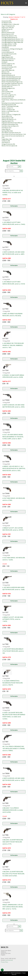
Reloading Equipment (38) (9, 105)
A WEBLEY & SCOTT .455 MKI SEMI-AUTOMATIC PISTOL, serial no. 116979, (12, 619)
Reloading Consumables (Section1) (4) (12, 103)
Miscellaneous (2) (6, 73)
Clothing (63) (5, 47)
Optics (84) (5, 90)
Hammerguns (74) (7, 68)
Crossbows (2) (5, 50)
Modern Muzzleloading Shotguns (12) (12, 82)
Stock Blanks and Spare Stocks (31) (11, 132)
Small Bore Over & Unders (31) (10, 126)
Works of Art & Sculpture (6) (9, 146)
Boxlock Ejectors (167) (8, 34)
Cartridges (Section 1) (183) (9, 44)
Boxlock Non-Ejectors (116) (9, 36)
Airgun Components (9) (8, 26)
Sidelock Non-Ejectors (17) (9, 119)
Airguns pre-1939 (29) (8, 27)
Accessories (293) (6, 21)
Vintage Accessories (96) (8, 144)
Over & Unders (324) (7, 91)
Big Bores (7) (5, 31)
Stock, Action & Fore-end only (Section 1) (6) (14, 134)
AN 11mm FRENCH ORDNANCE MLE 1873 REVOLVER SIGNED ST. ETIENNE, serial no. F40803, (13, 748)
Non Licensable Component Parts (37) (12, 83)
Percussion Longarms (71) (9, 95)
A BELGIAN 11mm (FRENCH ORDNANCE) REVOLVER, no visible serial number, (12, 810)
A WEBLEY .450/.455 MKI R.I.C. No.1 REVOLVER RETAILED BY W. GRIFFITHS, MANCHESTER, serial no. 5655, (13, 468)
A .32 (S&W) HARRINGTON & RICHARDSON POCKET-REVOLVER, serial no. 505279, (12, 683)
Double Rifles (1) (6, 55)
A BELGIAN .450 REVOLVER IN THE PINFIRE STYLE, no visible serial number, (12, 192)
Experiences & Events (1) (8, 59)
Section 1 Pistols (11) (7, 108)
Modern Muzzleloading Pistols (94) (11, 78)
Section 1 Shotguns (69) (8, 109)
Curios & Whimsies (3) (8, 52)
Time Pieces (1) (6, 142)
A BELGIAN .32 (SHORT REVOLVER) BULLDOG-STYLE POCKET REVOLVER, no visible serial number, (13, 874)
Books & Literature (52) (8, 32)
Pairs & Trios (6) (6, 93)
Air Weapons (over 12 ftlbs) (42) (10, 24)
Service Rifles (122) (7, 116)
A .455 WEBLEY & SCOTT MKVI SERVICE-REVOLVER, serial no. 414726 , (13, 284)
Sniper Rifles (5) (6, 129)
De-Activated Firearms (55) (9, 54)
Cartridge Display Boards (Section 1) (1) (12, 39)
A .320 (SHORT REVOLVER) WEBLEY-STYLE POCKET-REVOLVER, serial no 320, (13, 651)
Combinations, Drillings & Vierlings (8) (12, 49)
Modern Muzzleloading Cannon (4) (11, 77)
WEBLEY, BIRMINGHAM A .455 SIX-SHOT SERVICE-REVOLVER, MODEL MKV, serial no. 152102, (12, 907)
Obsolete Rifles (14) (7, 86)
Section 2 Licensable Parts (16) (10, 111)
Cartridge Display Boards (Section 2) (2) (12, 41)
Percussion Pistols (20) (8, 96)
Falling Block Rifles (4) (8, 60)
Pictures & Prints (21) (7, 98)
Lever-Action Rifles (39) (8, 70)
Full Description (14, 206)
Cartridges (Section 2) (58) (9, 45)
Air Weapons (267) (7, 22)
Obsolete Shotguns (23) (8, 88)
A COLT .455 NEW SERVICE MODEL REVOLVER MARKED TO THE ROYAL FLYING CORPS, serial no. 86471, (12, 437)
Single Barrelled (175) (7, 121)
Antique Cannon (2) (7, 29)
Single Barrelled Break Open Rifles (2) (12, 123)
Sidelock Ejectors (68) (7, 118)
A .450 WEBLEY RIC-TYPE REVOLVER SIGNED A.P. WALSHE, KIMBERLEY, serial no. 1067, (13, 345)
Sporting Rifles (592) (7, 131)
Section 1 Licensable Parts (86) (10, 106)
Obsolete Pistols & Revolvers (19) (11, 85)
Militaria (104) (5, 72)
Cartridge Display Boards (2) (9, 37)
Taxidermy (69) (6, 141)
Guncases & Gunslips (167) (9, 67)
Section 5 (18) (5, 113)
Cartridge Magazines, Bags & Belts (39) (12, 42)
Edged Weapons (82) (7, 57)
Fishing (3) (4, 62)
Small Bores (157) (6, 128)
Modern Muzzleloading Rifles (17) (11, 80)
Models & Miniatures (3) (8, 75)
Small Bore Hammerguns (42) (10, 124)
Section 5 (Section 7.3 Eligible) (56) (11, 114)
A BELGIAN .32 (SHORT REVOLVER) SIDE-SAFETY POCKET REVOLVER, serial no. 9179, (12, 842)
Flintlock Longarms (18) (8, 64)
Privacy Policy (4, 962)
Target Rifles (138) (7, 139)
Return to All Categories (8, 14)
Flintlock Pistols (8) (7, 65)
